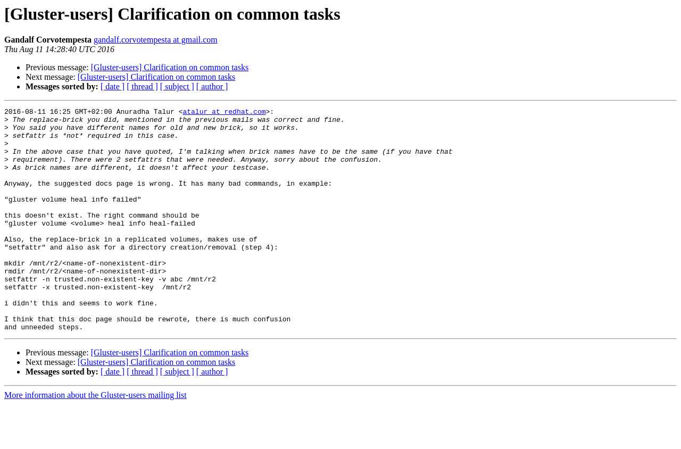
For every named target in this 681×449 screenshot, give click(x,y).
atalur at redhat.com (223, 113)
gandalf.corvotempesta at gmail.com (156, 39)
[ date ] (112, 86)
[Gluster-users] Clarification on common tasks (170, 67)
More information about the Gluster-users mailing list (95, 439)
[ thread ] (142, 86)
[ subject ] (177, 86)
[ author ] (212, 86)
